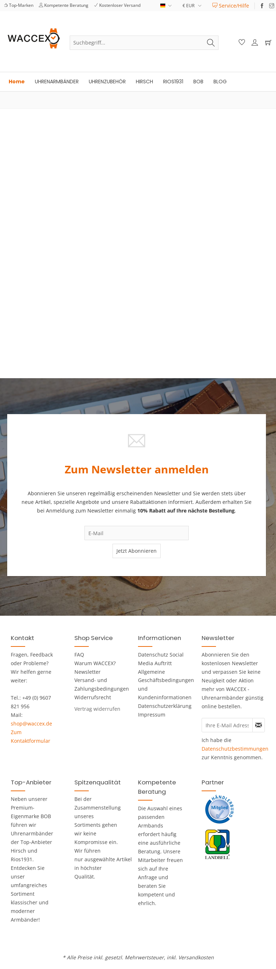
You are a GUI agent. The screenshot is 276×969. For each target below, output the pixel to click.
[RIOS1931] (173, 81)
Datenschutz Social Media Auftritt (161, 659)
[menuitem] (230, 5)
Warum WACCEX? (95, 663)
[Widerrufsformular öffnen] (97, 708)
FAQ (79, 654)
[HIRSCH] (144, 81)
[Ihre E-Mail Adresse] (227, 725)
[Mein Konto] (253, 43)
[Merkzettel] (241, 43)
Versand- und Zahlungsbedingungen (97, 684)
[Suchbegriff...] (144, 43)
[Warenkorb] (266, 43)
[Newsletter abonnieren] (258, 725)
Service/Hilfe (230, 5)
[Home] (17, 81)
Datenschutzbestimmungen (235, 748)
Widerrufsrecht (92, 697)
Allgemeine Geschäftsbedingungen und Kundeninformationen (161, 684)
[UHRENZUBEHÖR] (107, 81)
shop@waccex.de (31, 723)
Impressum (151, 714)
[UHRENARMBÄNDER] (57, 81)
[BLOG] (220, 81)
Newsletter (87, 671)
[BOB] (198, 81)
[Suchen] (210, 43)
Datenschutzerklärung (161, 706)
